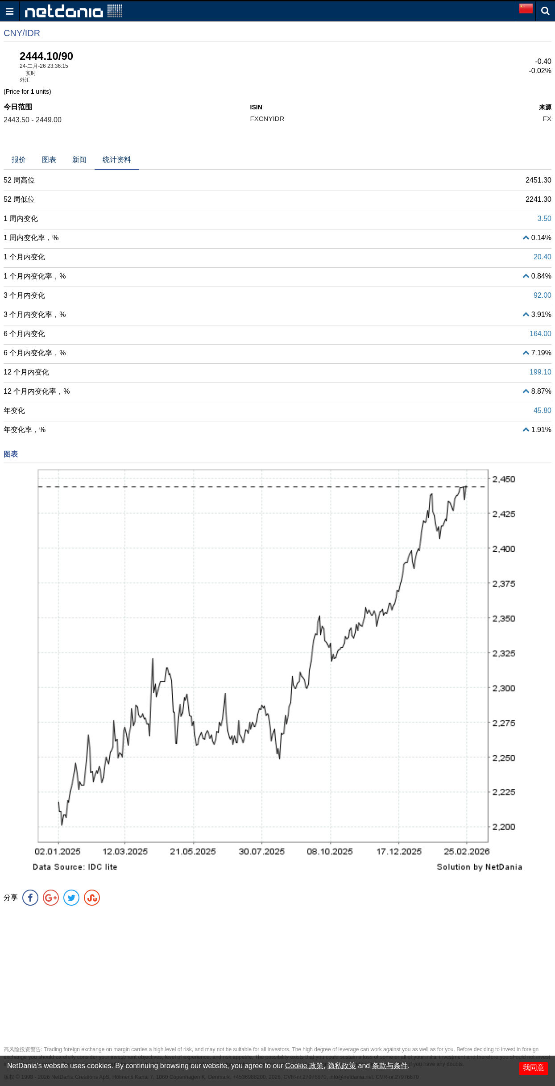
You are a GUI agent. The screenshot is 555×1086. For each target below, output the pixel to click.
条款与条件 (390, 1065)
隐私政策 (341, 1065)
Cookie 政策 (304, 1065)
